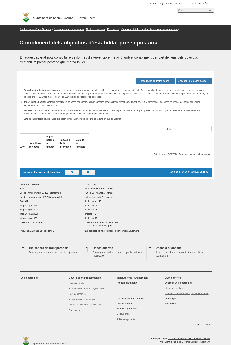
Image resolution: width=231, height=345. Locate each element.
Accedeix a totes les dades (193, 81)
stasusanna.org (155, 3)
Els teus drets (123, 304)
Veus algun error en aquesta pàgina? (189, 161)
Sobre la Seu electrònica (178, 272)
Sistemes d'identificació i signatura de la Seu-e (187, 283)
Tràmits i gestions (127, 298)
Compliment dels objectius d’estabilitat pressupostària (149, 29)
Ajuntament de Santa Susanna (36, 29)
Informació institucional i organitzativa (86, 278)
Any (22, 136)
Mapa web (170, 293)
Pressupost (113, 29)
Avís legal (170, 288)
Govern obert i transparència (69, 29)
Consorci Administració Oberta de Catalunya (189, 328)
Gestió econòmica (95, 29)
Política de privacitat (126, 309)
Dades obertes (173, 267)
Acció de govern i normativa (82, 289)
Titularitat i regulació (174, 278)
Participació (74, 300)
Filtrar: (189, 128)
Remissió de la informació (139, 136)
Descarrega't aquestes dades (155, 81)
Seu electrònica (29, 267)
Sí (72, 162)
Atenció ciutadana (174, 3)
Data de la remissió (185, 136)
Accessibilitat (124, 293)
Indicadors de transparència (132, 267)
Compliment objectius (45, 136)
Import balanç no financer (90, 136)
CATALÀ (192, 3)
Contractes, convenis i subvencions (85, 294)
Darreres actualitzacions (130, 288)
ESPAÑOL (203, 3)
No (88, 162)
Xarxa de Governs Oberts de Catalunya (191, 332)
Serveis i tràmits (76, 273)
